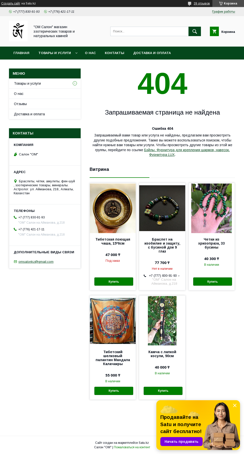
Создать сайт (10, 3)
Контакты (114, 53)
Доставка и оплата (152, 53)
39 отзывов (202, 3)
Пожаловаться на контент (132, 447)
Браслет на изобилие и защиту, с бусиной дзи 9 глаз (162, 245)
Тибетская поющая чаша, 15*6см (112, 241)
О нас (90, 53)
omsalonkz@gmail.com (36, 261)
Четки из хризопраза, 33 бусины (211, 243)
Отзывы (20, 104)
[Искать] (194, 31)
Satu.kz (144, 443)
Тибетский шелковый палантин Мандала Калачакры (113, 358)
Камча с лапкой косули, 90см (162, 354)
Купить (114, 281)
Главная (21, 53)
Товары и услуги (54, 53)
